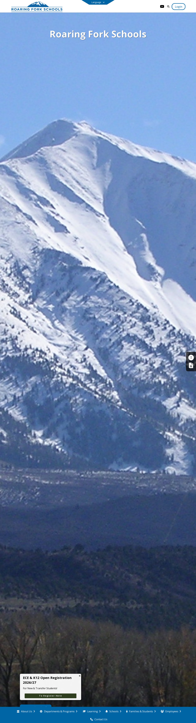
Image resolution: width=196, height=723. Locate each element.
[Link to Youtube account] (162, 7)
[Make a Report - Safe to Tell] (191, 357)
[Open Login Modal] (178, 6)
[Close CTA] (79, 676)
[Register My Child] (191, 365)
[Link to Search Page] (168, 6)
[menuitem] (25, 711)
